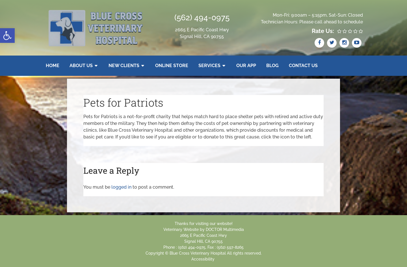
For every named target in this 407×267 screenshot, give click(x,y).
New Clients (124, 65)
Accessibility (203, 259)
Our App (246, 65)
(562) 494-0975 (202, 17)
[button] (7, 35)
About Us (81, 65)
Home (52, 65)
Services (209, 65)
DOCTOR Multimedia (225, 229)
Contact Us (303, 65)
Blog (272, 65)
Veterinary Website (181, 229)
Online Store (171, 65)
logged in (121, 187)
